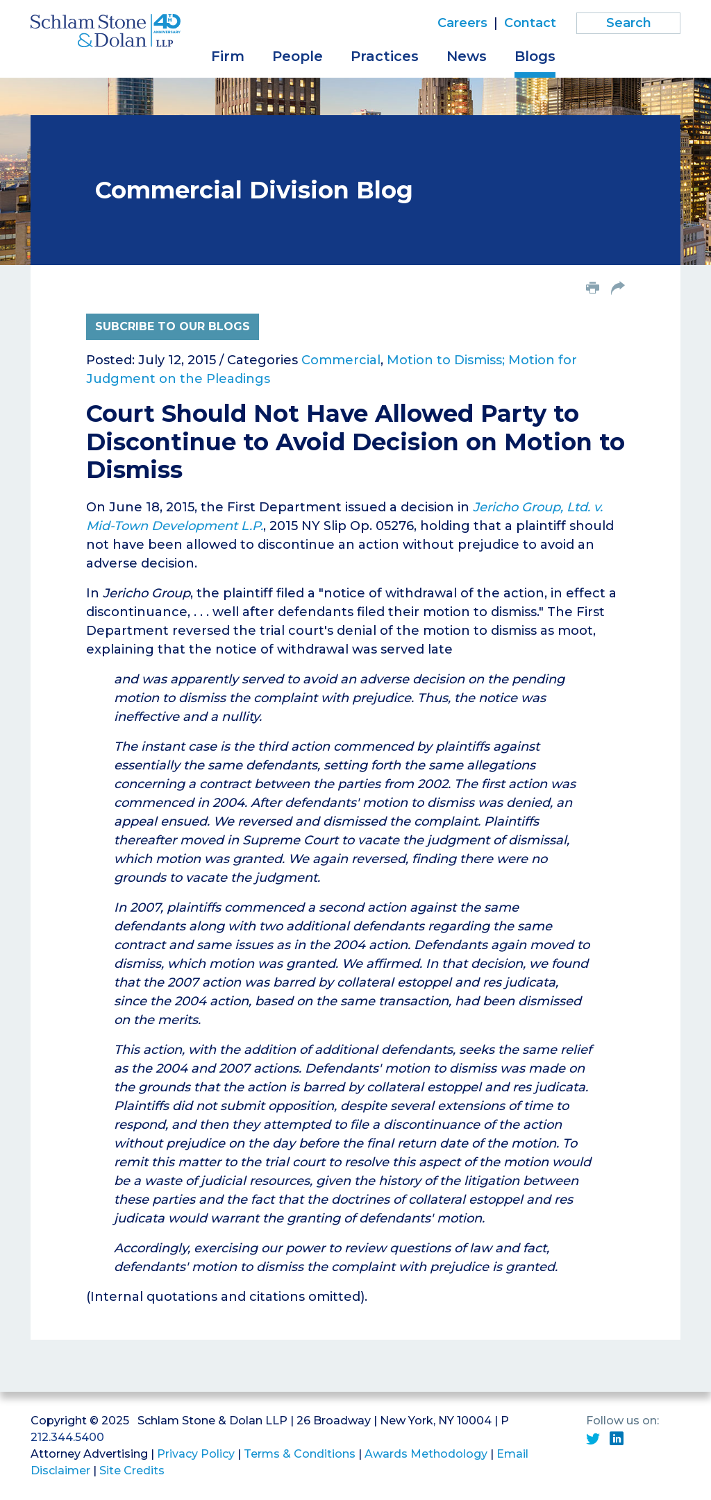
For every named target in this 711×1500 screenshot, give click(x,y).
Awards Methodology (426, 1453)
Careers (462, 23)
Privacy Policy (196, 1453)
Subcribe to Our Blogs (172, 326)
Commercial (340, 360)
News (466, 56)
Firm (227, 56)
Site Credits (132, 1470)
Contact (530, 23)
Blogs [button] (535, 56)
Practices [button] (385, 56)
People (297, 56)
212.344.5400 (67, 1437)
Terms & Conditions (300, 1453)
